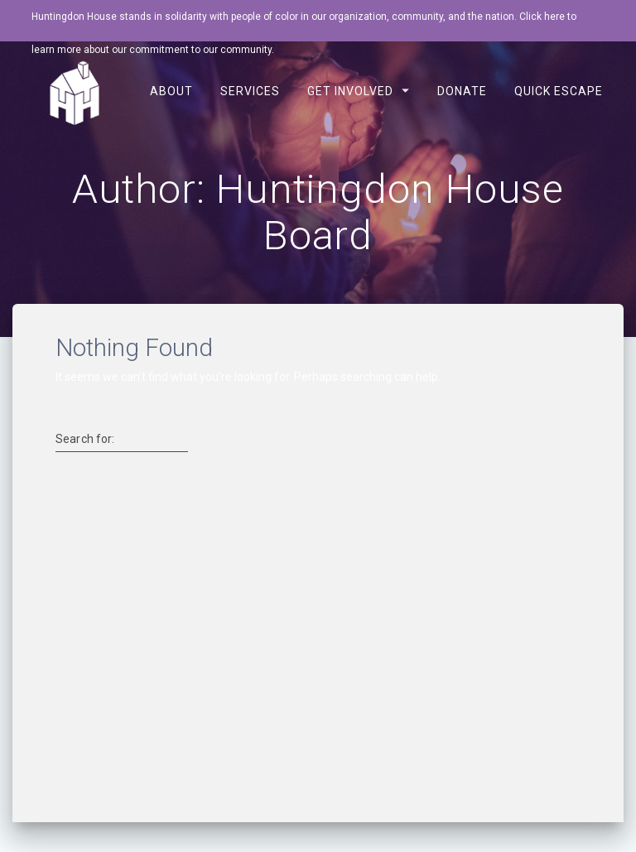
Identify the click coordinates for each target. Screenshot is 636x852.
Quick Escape (558, 91)
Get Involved (350, 91)
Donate (462, 91)
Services (249, 91)
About (170, 91)
